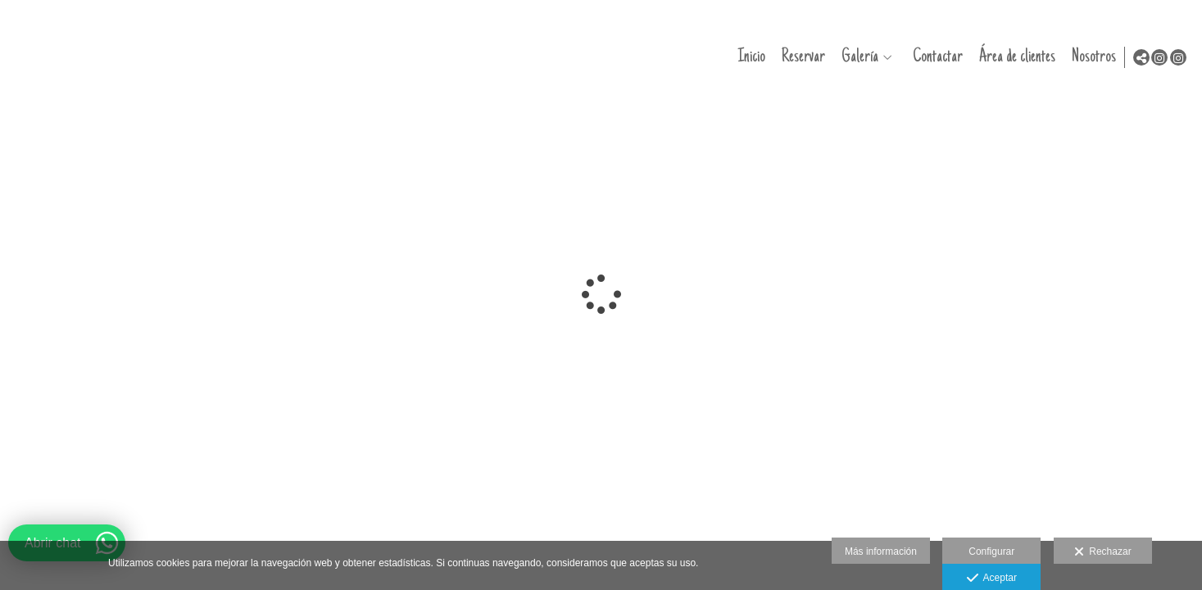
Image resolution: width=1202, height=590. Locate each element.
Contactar (934, 57)
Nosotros (1090, 57)
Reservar (799, 57)
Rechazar (1103, 552)
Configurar (991, 551)
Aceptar (992, 578)
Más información (881, 551)
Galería (855, 57)
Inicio (747, 57)
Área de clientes (1013, 57)
